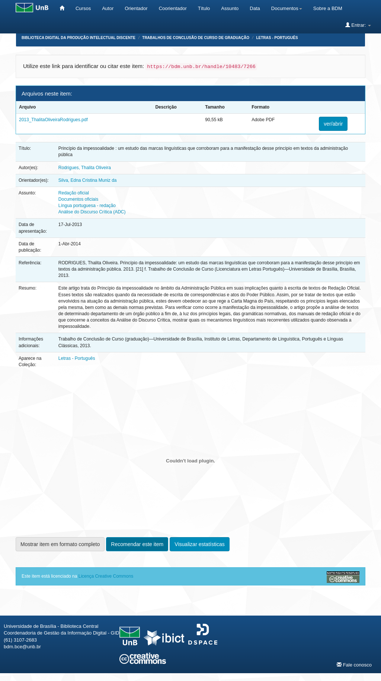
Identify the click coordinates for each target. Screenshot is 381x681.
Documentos (286, 8)
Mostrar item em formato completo (60, 544)
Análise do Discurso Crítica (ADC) (92, 211)
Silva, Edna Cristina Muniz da (87, 180)
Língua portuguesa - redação (87, 205)
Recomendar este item (137, 544)
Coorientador (173, 8)
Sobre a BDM (327, 8)
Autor (107, 8)
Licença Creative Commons (106, 576)
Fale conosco (354, 665)
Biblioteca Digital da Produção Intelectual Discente (78, 38)
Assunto (229, 8)
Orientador (136, 8)
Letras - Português (277, 38)
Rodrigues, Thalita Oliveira (84, 167)
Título (204, 8)
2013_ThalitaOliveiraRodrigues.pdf (53, 119)
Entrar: (358, 25)
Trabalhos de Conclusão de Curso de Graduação (195, 38)
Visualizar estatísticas (199, 544)
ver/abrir (333, 124)
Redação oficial (73, 193)
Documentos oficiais (78, 199)
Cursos (83, 8)
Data (255, 8)
